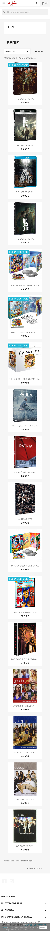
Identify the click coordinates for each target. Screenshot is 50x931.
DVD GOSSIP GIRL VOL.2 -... (25, 799)
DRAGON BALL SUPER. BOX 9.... (25, 565)
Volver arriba (35, 868)
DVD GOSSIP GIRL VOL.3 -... (25, 752)
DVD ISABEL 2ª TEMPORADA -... (25, 659)
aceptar (43, 927)
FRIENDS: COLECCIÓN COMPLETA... (25, 379)
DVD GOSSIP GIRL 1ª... (24, 846)
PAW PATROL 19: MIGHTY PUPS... (25, 612)
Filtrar (39, 51)
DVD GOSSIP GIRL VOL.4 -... (25, 706)
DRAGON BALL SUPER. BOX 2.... (25, 332)
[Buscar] (25, 12)
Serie (11, 27)
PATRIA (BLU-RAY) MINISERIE (25, 425)
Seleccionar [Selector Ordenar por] (17, 51)
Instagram (12, 881)
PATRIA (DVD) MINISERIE (25, 472)
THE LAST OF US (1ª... (25, 99)
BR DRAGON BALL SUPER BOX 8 (25, 285)
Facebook (4, 881)
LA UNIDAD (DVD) (25, 519)
